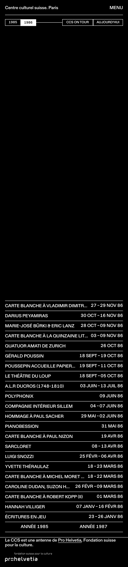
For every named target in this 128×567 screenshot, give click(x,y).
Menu (116, 7)
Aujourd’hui (108, 22)
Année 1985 (34, 526)
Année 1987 (93, 526)
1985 (13, 22)
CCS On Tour (77, 22)
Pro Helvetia (69, 540)
